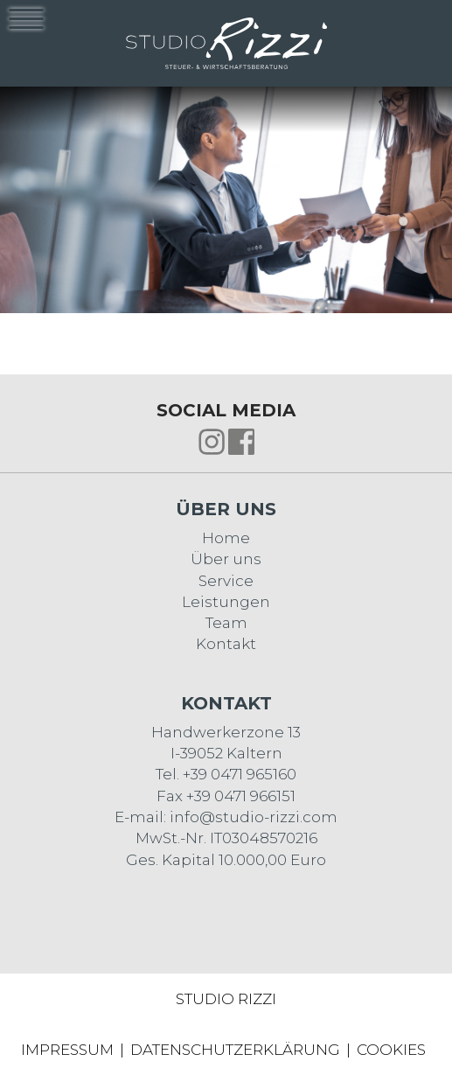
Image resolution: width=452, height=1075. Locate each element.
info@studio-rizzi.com (253, 817)
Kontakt (226, 644)
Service (226, 581)
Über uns (226, 559)
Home (226, 538)
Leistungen (226, 602)
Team (226, 623)
